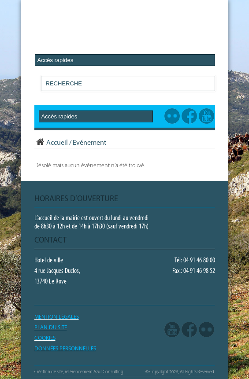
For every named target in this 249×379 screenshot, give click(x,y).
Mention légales (56, 317)
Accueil (51, 143)
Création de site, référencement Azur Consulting (78, 372)
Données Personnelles (65, 349)
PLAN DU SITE (50, 328)
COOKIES (45, 338)
